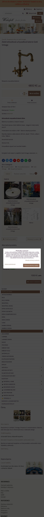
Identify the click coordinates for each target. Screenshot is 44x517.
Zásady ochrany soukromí (32, 260)
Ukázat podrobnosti (10, 264)
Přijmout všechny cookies (31, 265)
